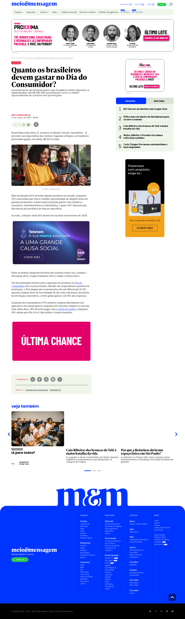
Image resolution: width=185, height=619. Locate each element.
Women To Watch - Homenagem (136, 556)
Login (150, 4)
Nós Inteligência (110, 568)
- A (15, 124)
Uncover (108, 579)
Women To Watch (86, 538)
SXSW (82, 565)
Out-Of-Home (110, 543)
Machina (108, 572)
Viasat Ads (108, 575)
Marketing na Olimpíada (113, 526)
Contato (139, 4)
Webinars (83, 550)
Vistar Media (109, 570)
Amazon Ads (109, 558)
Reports (83, 557)
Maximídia (83, 579)
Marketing (21, 58)
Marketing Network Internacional (136, 574)
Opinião (83, 533)
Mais (54, 12)
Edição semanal (69, 12)
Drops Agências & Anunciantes (111, 530)
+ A (19, 124)
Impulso (108, 565)
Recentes (130, 101)
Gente (82, 531)
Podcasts (83, 546)
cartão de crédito (66, 309)
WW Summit (84, 572)
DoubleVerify (109, 586)
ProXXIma (125, 12)
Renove (157, 523)
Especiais (31, 12)
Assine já (20, 559)
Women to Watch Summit (138, 524)
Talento (107, 533)
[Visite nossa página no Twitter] (156, 611)
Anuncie (157, 525)
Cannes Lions (84, 574)
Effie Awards (137, 12)
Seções (18, 12)
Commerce (108, 550)
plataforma (55, 390)
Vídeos (82, 548)
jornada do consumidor (37, 390)
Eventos (44, 12)
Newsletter (126, 4)
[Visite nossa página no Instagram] (161, 611)
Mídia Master (134, 532)
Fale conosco (158, 530)
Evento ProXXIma (86, 577)
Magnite (108, 577)
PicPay (107, 563)
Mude (107, 582)
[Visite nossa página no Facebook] (150, 611)
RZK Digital (109, 584)
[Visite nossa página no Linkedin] (167, 611)
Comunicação (85, 524)
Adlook (107, 589)
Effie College (134, 585)
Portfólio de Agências (108, 12)
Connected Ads (110, 548)
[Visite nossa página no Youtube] (173, 611)
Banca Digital (85, 553)
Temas (18, 390)
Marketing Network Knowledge (136, 551)
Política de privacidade (162, 527)
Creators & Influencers (113, 541)
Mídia (82, 529)
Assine (161, 4)
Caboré (82, 584)
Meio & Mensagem (19, 115)
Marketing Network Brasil (139, 540)
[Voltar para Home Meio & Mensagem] (34, 4)
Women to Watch (87, 12)
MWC (82, 567)
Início (13, 58)
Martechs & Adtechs (112, 546)
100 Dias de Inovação (112, 524)
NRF (81, 570)
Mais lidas (159, 101)
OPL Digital (109, 560)
